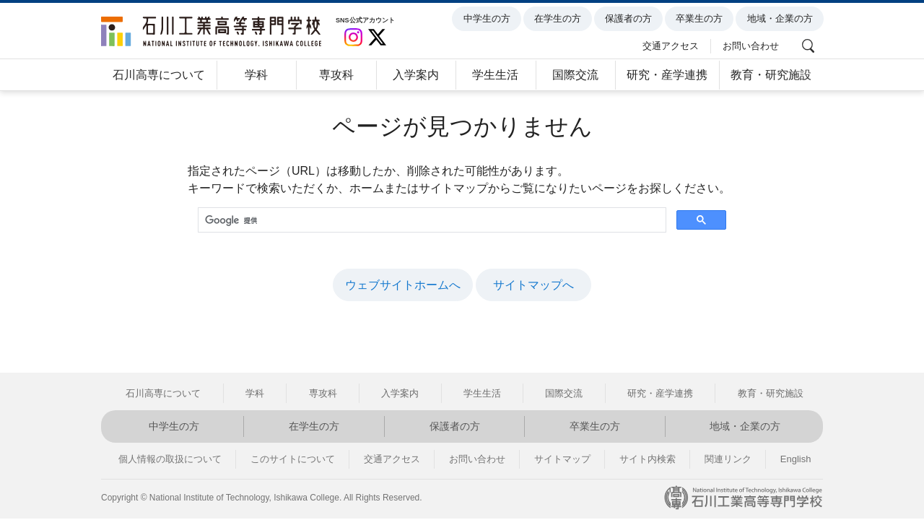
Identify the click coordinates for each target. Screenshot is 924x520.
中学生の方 (489, 19)
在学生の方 (559, 19)
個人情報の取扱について (170, 459)
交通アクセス (673, 45)
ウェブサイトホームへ (403, 285)
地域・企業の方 (782, 19)
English (795, 459)
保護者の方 (630, 19)
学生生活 (495, 75)
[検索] (430, 221)
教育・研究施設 (771, 75)
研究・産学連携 (667, 75)
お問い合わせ (753, 45)
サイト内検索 (647, 459)
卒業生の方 (702, 19)
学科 (256, 75)
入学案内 (416, 75)
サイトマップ (562, 459)
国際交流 (575, 75)
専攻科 (336, 75)
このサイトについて (292, 459)
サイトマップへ (533, 285)
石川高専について (159, 75)
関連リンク (728, 459)
